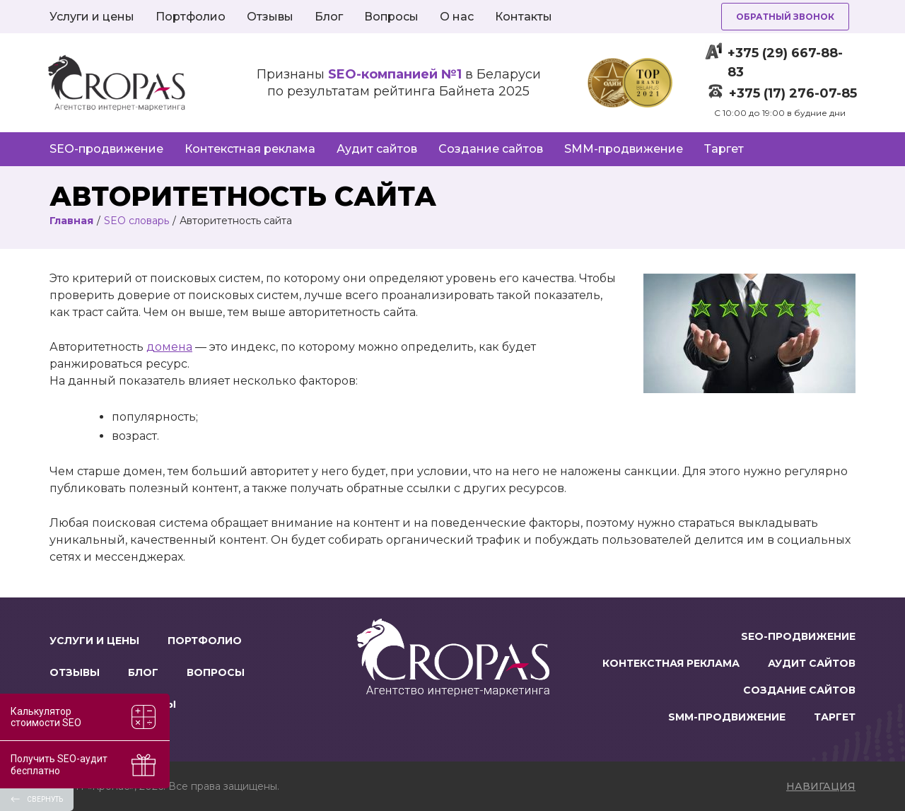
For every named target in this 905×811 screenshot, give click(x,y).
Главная (71, 220)
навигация (821, 786)
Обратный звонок (785, 16)
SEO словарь (136, 220)
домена (169, 347)
